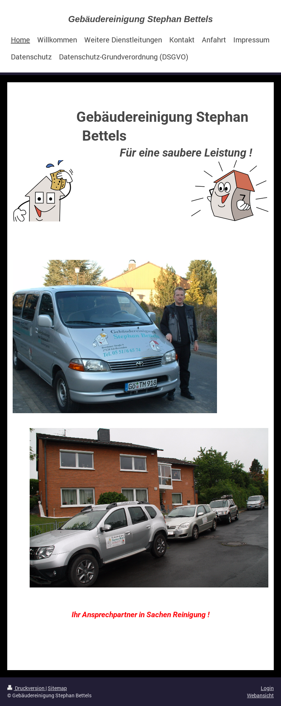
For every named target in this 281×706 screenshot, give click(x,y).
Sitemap (57, 688)
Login (267, 688)
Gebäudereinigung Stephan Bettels (140, 19)
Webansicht (260, 695)
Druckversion (26, 688)
